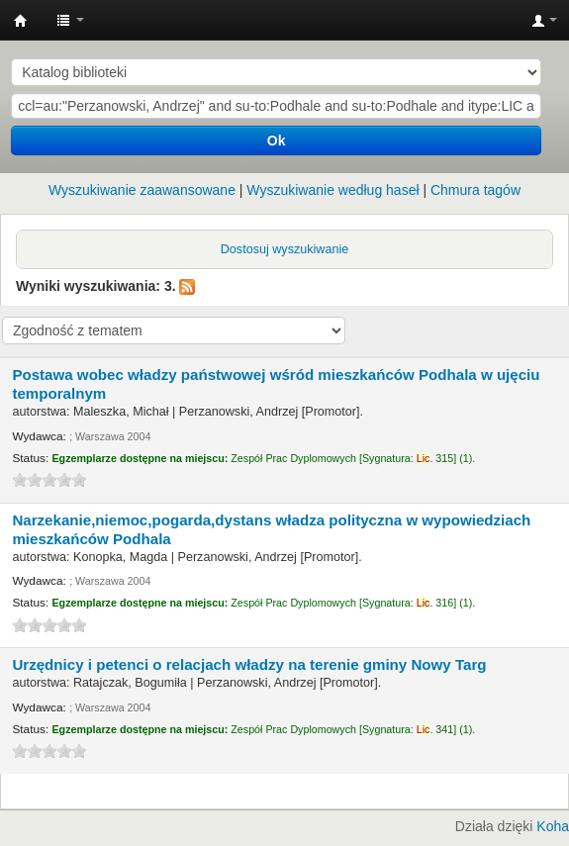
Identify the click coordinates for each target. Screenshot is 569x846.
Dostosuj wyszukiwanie (285, 249)
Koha (552, 826)
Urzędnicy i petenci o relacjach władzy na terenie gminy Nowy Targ (249, 664)
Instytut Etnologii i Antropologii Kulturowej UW (21, 21)
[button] (70, 20)
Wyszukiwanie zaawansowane (142, 190)
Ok (276, 140)
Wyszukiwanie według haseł (332, 190)
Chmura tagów (475, 190)
